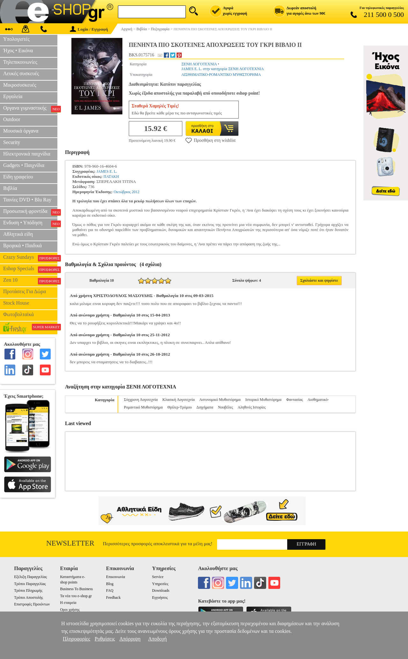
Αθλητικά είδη (18, 234)
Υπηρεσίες (160, 584)
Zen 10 (30, 280)
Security (11, 142)
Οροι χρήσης (69, 609)
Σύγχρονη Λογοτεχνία (141, 399)
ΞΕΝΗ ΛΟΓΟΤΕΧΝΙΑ (199, 64)
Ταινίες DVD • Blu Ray (27, 199)
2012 (135, 192)
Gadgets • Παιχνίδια (23, 165)
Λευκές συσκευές (21, 73)
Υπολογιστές (16, 39)
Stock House (16, 303)
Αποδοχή (157, 638)
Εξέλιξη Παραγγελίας (30, 577)
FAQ (109, 590)
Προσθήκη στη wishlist (211, 140)
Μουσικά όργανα (20, 131)
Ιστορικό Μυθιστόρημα (263, 399)
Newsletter (70, 543)
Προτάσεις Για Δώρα (24, 291)
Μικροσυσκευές (19, 85)
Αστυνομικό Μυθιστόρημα (220, 399)
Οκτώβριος (122, 192)
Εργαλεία (12, 96)
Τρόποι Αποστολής (28, 597)
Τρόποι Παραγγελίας (30, 584)
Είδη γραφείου (18, 176)
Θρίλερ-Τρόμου (179, 407)
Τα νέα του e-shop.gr (75, 596)
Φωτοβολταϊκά (18, 314)
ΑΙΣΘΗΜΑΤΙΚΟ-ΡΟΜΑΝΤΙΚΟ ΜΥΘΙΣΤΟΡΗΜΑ (221, 74)
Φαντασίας (294, 399)
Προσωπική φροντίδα (30, 211)
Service (158, 577)
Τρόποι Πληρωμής (28, 590)
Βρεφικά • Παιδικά (22, 245)
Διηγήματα (204, 407)
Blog (109, 584)
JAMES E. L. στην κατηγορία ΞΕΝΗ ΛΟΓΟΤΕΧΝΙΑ (222, 69)
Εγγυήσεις (160, 597)
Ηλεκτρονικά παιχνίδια (26, 153)
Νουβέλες (225, 407)
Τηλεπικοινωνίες (20, 62)
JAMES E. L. (107, 171)
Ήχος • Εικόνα (18, 50)
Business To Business (76, 589)
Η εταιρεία (68, 602)
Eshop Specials (30, 269)
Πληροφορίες (76, 638)
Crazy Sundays (30, 257)
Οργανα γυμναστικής (30, 108)
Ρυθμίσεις (105, 638)
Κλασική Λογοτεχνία (179, 399)
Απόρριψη (129, 638)
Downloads (160, 590)
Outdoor (11, 119)
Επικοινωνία (115, 577)
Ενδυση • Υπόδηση (30, 223)
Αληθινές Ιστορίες (251, 407)
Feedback (113, 597)
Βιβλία (10, 188)
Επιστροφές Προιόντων (32, 604)
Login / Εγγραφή (89, 29)
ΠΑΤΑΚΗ (111, 176)
